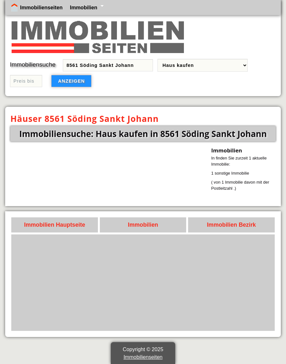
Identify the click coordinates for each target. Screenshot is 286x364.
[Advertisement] (143, 283)
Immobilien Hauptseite (54, 225)
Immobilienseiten (41, 7)
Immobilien (83, 7)
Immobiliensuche (33, 64)
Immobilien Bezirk (231, 225)
